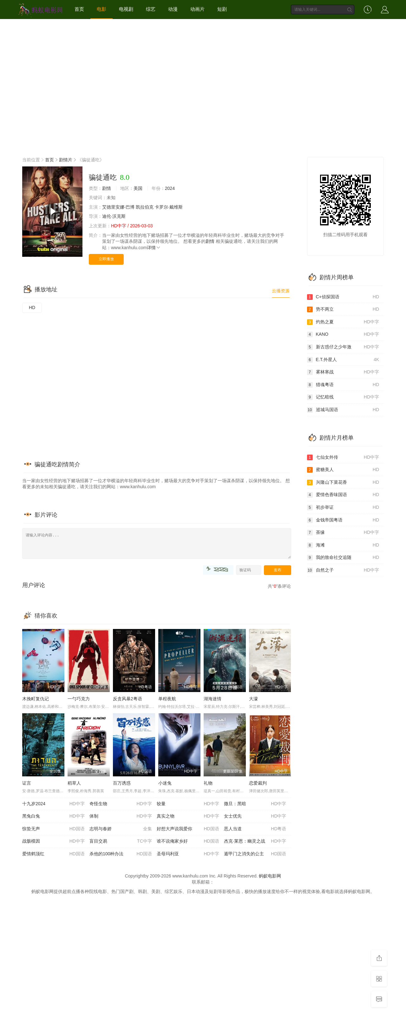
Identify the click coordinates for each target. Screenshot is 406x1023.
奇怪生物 (120, 804)
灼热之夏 (343, 322)
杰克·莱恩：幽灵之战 (255, 841)
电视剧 (126, 9)
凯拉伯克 (145, 207)
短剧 (222, 9)
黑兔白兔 (53, 816)
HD (32, 307)
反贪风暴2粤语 (127, 698)
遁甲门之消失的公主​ (255, 854)
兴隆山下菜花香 (343, 482)
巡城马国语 (343, 410)
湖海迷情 (212, 698)
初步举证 (343, 507)
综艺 (150, 9)
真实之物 (188, 816)
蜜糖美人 (343, 470)
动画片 (197, 9)
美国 (138, 188)
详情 (154, 247)
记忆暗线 (343, 397)
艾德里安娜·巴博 (118, 207)
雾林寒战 (343, 372)
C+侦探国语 (343, 297)
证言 (26, 783)
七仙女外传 (343, 457)
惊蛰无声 (53, 829)
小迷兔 (165, 783)
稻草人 (74, 783)
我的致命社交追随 (343, 557)
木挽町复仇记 (35, 698)
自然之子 (343, 570)
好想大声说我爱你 (188, 829)
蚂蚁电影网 (270, 875)
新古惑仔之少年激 (343, 347)
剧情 (106, 188)
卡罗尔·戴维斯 (169, 207)
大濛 (253, 698)
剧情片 (65, 159)
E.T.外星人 (343, 360)
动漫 (173, 9)
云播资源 (281, 290)
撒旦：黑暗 (255, 804)
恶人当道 (255, 829)
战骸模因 (53, 841)
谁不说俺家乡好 (188, 841)
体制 (120, 816)
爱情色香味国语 (343, 495)
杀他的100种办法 (120, 854)
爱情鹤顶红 (53, 854)
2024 (170, 188)
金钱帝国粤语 (343, 520)
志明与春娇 (120, 829)
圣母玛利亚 (188, 854)
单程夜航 (167, 698)
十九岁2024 (53, 804)
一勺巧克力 (79, 698)
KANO (343, 334)
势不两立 (343, 309)
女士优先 (255, 816)
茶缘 (343, 532)
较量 (188, 804)
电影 (101, 9)
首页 (79, 9)
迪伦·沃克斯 (114, 216)
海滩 (343, 545)
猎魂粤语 (343, 385)
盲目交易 (120, 841)
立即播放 (106, 259)
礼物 (208, 783)
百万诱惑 (122, 783)
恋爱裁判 (258, 783)
